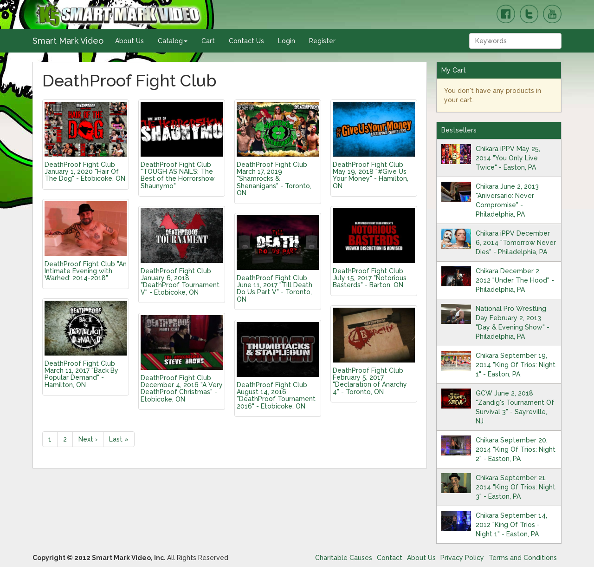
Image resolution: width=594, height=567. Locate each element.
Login (286, 41)
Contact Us (246, 41)
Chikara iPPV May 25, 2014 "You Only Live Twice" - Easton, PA (508, 158)
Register (322, 41)
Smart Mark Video (67, 41)
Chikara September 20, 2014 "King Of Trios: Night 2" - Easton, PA (515, 449)
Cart (208, 41)
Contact (389, 557)
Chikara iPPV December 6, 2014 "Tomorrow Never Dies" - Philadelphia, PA (516, 243)
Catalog (172, 41)
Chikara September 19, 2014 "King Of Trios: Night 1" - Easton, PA (515, 365)
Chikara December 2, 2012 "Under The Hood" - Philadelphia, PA (515, 280)
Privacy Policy (462, 557)
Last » (119, 439)
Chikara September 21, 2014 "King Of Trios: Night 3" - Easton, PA (515, 487)
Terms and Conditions (523, 557)
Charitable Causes (343, 557)
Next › (87, 439)
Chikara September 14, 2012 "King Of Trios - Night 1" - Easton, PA (511, 525)
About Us (129, 41)
